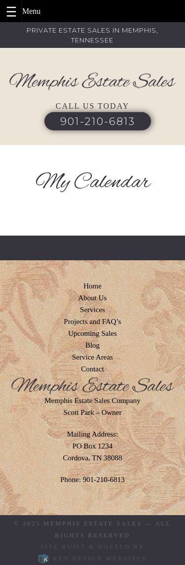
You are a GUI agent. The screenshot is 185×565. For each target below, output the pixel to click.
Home (92, 286)
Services (92, 310)
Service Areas (92, 357)
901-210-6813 (97, 121)
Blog (92, 345)
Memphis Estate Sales (92, 523)
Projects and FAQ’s (92, 321)
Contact (92, 369)
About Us (92, 298)
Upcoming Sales (92, 333)
